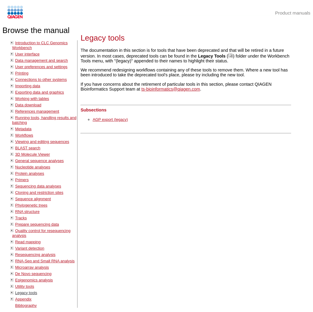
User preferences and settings (41, 67)
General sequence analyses (39, 160)
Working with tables (32, 98)
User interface (27, 54)
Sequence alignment (33, 199)
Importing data (27, 86)
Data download (28, 105)
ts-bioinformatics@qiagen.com (170, 89)
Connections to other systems (41, 79)
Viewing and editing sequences (42, 141)
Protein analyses (29, 173)
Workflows (24, 135)
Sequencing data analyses (38, 186)
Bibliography (26, 305)
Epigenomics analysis (34, 280)
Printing (21, 73)
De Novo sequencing (33, 273)
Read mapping (28, 242)
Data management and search (41, 60)
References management (37, 111)
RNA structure (27, 211)
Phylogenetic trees (31, 205)
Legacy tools (26, 292)
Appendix (23, 299)
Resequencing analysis (35, 254)
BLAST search (27, 148)
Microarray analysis (32, 267)
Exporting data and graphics (39, 92)
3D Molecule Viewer (32, 154)
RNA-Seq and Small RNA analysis (45, 261)
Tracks (21, 218)
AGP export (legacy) (110, 119)
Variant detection (29, 248)
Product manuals (293, 12)
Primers (22, 180)
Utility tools (24, 286)
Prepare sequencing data (37, 224)
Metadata (23, 129)
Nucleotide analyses (32, 167)
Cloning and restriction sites (39, 192)
